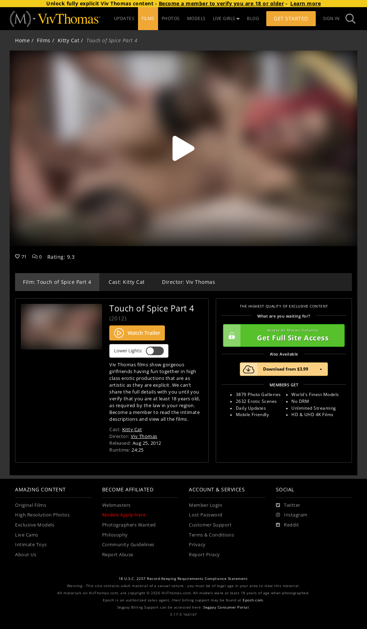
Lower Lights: (139, 351)
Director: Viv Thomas (188, 281)
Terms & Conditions (211, 535)
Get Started (291, 18)
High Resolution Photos (42, 515)
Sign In (331, 18)
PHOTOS (171, 18)
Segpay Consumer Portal (226, 607)
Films (44, 40)
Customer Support (210, 525)
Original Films (30, 505)
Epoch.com (253, 600)
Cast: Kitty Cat (127, 281)
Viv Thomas (144, 436)
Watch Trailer (137, 333)
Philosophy (115, 535)
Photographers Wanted (129, 525)
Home (22, 40)
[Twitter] (288, 505)
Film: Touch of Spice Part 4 (57, 281)
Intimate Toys (31, 545)
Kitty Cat (69, 40)
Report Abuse (117, 555)
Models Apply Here (124, 515)
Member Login (205, 505)
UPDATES (124, 18)
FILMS (148, 18)
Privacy (197, 545)
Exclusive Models (34, 525)
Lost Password (206, 515)
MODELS (196, 18)
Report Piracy (204, 555)
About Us (25, 555)
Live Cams (26, 535)
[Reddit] (287, 525)
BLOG (253, 18)
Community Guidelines (128, 545)
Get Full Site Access (282, 335)
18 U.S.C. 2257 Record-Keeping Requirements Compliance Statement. (184, 578)
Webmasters (116, 505)
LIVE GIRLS (226, 18)
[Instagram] (292, 515)
